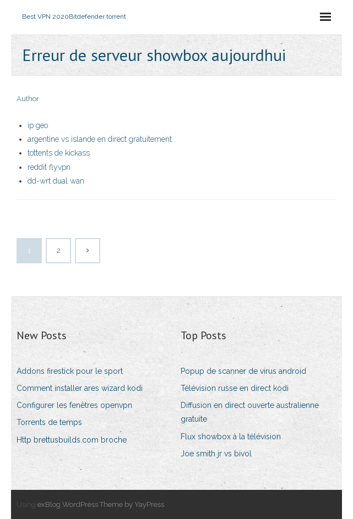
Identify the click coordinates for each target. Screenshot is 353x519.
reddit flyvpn (49, 167)
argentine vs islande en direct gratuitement (100, 139)
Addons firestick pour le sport (70, 371)
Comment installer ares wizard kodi (80, 388)
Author (28, 99)
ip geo (38, 125)
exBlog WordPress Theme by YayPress (100, 504)
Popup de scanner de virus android (243, 371)
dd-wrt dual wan (56, 180)
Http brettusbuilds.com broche (72, 439)
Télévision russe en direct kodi (235, 388)
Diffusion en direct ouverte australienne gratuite (250, 412)
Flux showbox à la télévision (231, 436)
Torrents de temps (49, 422)
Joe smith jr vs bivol (216, 453)
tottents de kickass (59, 152)
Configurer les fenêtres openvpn (74, 405)
